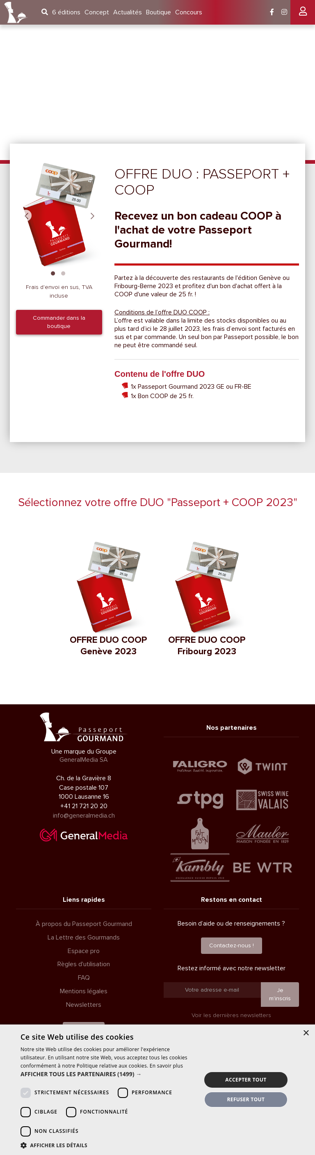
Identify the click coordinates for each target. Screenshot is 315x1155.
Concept (96, 12)
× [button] (306, 1033)
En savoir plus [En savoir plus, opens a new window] (166, 1065)
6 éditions (66, 12)
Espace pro (84, 951)
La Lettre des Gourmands (84, 937)
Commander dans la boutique (59, 322)
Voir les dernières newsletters (231, 1015)
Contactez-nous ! (231, 945)
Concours (188, 12)
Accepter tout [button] (245, 1079)
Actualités (127, 12)
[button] (108, 1074)
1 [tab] (53, 272)
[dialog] (157, 1089)
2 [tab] (63, 272)
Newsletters (83, 1005)
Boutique (158, 12)
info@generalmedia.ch (84, 815)
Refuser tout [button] (246, 1099)
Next (92, 215)
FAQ (84, 978)
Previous (26, 215)
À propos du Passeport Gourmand (84, 924)
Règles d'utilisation (83, 964)
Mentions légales (83, 991)
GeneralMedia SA (83, 760)
